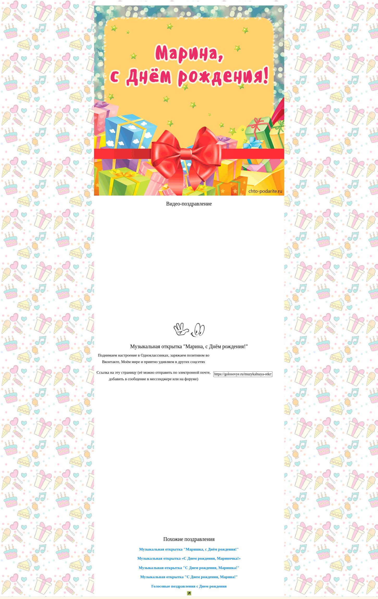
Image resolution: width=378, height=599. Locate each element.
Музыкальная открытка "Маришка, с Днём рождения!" (189, 549)
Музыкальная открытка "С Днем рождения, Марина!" (189, 577)
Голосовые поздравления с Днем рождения (189, 586)
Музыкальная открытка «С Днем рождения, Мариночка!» (188, 558)
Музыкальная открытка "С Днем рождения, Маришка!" (189, 568)
